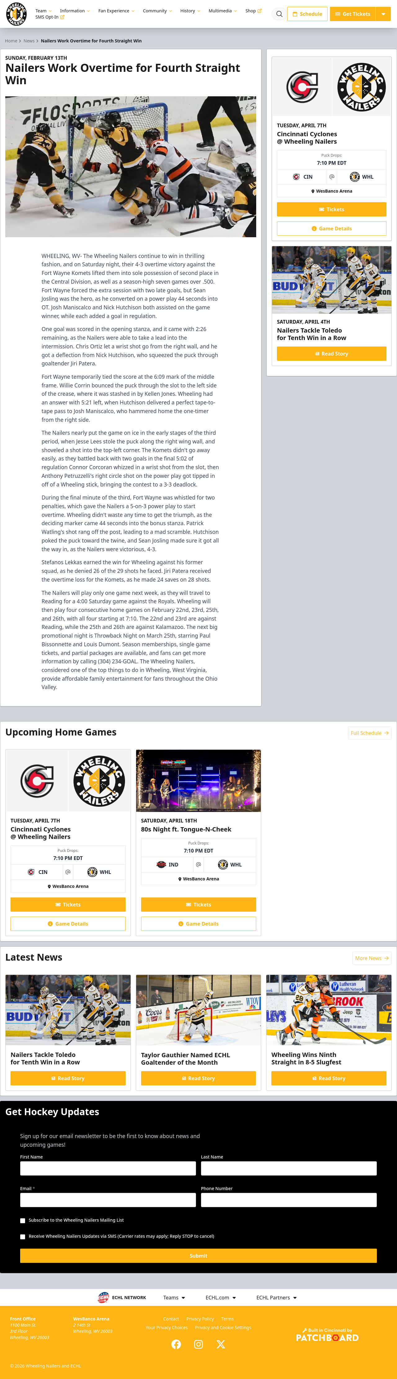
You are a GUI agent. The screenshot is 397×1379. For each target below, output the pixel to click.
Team (44, 11)
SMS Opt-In (50, 17)
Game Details (331, 228)
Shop (253, 11)
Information (75, 11)
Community (158, 11)
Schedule (307, 14)
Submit (198, 1256)
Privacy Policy (200, 1319)
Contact (171, 1319)
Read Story (331, 353)
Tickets (331, 209)
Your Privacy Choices (167, 1327)
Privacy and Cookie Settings (223, 1327)
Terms (227, 1319)
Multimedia (223, 11)
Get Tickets (352, 14)
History (191, 11)
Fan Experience (117, 11)
